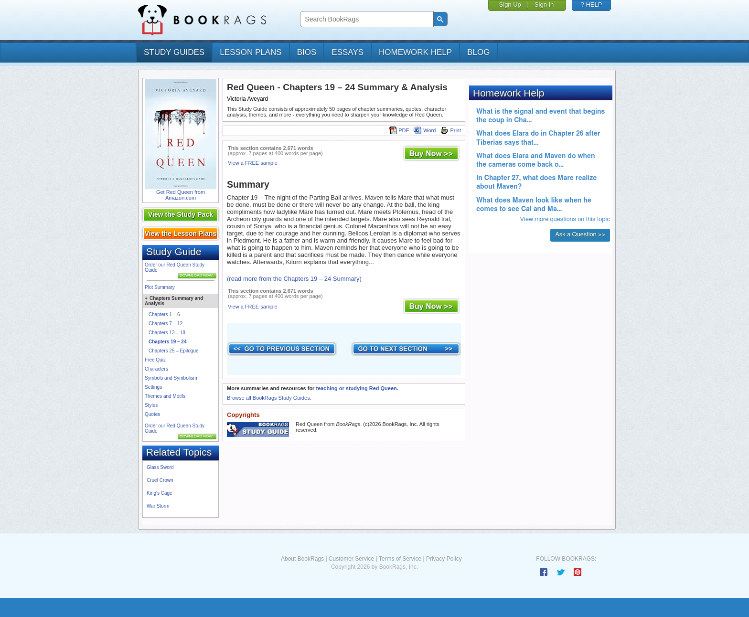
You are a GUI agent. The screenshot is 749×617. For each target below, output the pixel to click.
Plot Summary (160, 287)
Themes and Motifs (165, 396)
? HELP (591, 4)
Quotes (152, 414)
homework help (415, 52)
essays (348, 52)
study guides (174, 52)
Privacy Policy (444, 558)
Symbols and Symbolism (171, 378)
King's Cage (159, 493)
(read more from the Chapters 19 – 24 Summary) (294, 278)
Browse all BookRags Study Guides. (269, 398)
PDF (399, 130)
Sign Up (510, 4)
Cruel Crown (160, 480)
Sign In (544, 4)
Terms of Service (400, 558)
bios (307, 52)
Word (425, 130)
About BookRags (302, 558)
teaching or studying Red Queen (356, 388)
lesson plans (250, 52)
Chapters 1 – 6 (164, 314)
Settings (153, 387)
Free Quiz (155, 359)
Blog (478, 52)
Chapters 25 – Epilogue (174, 350)
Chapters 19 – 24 (168, 341)
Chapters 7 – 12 (165, 323)
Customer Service (351, 558)
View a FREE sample (253, 163)
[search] (366, 19)
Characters (156, 369)
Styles (151, 405)
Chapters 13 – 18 (167, 332)
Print (450, 130)
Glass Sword (160, 467)
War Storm (158, 506)
